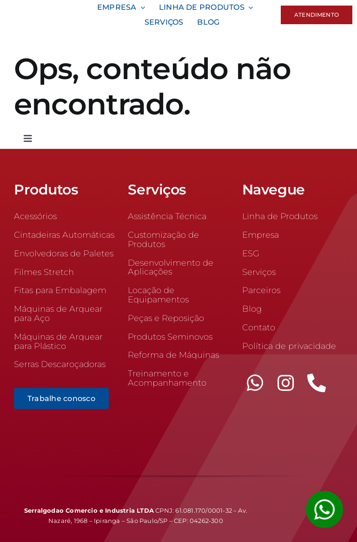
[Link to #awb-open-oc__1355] (324, 509)
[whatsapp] (255, 383)
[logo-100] (43, 9)
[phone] (317, 383)
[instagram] (286, 383)
